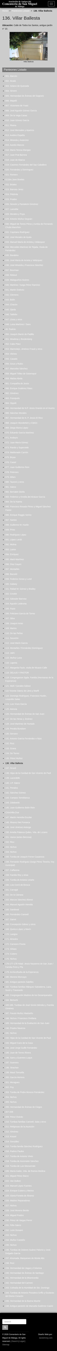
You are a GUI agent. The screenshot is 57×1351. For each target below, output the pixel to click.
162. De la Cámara (14, 895)
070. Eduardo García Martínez (19, 432)
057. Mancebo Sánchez (16, 368)
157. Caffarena (12, 870)
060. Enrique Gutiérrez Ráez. (19, 388)
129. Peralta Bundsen (15, 728)
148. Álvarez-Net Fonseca (17, 822)
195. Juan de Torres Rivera (18, 1052)
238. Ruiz (9, 1263)
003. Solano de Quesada (17, 86)
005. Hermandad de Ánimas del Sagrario (24, 96)
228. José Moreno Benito (17, 1210)
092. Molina (10, 544)
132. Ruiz (9, 743)
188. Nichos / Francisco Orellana (20, 1018)
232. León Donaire (14, 1230)
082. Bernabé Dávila (15, 492)
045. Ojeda (10, 309)
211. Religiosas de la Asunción (19, 1126)
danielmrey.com (45, 1338)
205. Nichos (11, 1102)
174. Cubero (11, 954)
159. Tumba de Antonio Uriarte (19, 880)
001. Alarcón (11, 76)
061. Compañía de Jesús (17, 383)
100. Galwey (11, 584)
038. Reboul (11, 275)
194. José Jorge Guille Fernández (21, 1048)
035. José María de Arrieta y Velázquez (23, 260)
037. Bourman (12, 270)
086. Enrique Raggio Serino (18, 515)
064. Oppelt (10, 403)
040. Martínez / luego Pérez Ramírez (22, 285)
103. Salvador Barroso (15, 599)
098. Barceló (11, 574)
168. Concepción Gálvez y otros (20, 924)
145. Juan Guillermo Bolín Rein (20, 807)
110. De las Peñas (14, 633)
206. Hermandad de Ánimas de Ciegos (23, 1107)
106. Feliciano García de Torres (20, 613)
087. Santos (11, 520)
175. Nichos (11, 959)
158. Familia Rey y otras (16, 875)
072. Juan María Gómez (16, 442)
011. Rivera (10, 125)
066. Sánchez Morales (15, 413)
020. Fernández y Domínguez (19, 169)
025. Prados (11, 199)
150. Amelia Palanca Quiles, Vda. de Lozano (26, 832)
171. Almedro (11, 939)
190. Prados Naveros (15, 1028)
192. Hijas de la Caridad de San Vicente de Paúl (28, 1038)
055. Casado (11, 359)
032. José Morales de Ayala (18, 237)
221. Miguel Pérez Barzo (17, 1176)
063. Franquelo (12, 398)
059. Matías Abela (13, 378)
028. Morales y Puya (15, 214)
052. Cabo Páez (13, 344)
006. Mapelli (11, 100)
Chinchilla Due (12, 812)
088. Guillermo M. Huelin (17, 525)
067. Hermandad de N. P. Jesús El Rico (24, 418)
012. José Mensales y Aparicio (19, 130)
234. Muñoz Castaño (15, 1240)
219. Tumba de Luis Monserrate (20, 1166)
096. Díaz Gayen (13, 564)
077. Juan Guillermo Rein (17, 467)
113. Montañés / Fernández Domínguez (24, 648)
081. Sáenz (10, 487)
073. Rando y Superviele (17, 447)
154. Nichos (11, 852)
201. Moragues (12, 1082)
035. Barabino (12, 255)
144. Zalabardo (12, 802)
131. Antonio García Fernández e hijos (23, 738)
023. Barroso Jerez (14, 189)
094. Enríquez (12, 554)
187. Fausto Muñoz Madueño (19, 1013)
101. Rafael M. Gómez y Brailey (20, 589)
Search (15, 1341)
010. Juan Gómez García (17, 120)
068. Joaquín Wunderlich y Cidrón (21, 423)
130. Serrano (11, 733)
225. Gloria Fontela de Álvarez (19, 1195)
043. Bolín (10, 299)
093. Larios (10, 549)
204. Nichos (11, 1097)
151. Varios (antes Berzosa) (18, 837)
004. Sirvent (11, 91)
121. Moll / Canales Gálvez (18, 686)
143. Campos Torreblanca (17, 798)
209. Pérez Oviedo (14, 1117)
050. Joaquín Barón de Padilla (19, 334)
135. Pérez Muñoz (14, 758)
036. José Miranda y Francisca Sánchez (24, 265)
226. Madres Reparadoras (17, 1200)
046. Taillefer (11, 314)
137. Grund (10, 768)
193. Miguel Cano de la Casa (19, 1043)
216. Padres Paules (14, 1151)
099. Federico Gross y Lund (18, 579)
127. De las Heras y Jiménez (19, 719)
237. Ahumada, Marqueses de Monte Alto (24, 1258)
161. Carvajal (11, 890)
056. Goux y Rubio (14, 364)
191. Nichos (11, 1033)
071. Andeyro (11, 437)
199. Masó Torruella (14, 1072)
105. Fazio (10, 608)
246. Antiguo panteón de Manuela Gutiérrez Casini (29, 1306)
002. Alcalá (10, 81)
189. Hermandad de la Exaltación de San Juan (27, 1023)
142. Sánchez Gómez (15, 792)
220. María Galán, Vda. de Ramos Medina (25, 1171)
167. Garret (10, 919)
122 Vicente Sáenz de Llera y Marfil (22, 691)
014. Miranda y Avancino (17, 140)
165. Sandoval (12, 909)
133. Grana (10, 748)
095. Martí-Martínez (14, 559)
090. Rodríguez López (15, 534)
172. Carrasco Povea (15, 944)
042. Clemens (11, 295)
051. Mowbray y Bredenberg (18, 339)
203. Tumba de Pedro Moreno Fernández (24, 1092)
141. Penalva (11, 788)
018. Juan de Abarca (15, 160)
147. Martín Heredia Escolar (18, 817)
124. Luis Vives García (16, 704)
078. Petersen (12, 472)
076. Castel (10, 462)
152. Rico (9, 842)
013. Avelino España (15, 135)
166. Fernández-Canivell (17, 914)
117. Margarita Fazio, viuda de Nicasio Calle (26, 667)
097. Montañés (12, 569)
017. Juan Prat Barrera (16, 155)
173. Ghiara (10, 949)
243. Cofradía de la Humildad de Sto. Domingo (27, 1288)
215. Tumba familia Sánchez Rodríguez (24, 1146)
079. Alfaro (10, 477)
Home (5, 11)
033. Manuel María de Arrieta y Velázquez (25, 242)
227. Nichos (11, 1205)
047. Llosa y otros (13, 319)
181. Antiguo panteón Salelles (19, 982)
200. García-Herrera (14, 1077)
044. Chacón (11, 304)
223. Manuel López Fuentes (18, 1186)
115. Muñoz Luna (13, 658)
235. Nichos (11, 1245)
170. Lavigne (11, 934)
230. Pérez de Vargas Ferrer (18, 1220)
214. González (12, 1141)
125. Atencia (11, 709)
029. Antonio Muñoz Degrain (18, 219)
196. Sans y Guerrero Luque (18, 1057)
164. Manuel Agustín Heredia (19, 904)
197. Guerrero (12, 1062)
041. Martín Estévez (14, 290)
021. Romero (11, 174)
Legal (21, 1341)
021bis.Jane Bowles (14, 179)
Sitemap (5, 1345)
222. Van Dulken (13, 1181)
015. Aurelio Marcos (14, 145)
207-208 (9, 1112)
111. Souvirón (11, 638)
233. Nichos (11, 1235)
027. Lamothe (11, 209)
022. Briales (11, 184)
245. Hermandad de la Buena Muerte (22, 1301)
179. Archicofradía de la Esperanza (21, 972)
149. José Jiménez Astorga (18, 827)
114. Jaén (10, 653)
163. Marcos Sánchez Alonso (19, 899)
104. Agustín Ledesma (15, 603)
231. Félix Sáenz (13, 1225)
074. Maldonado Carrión (16, 452)
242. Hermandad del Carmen (19, 1283)
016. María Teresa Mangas (18, 150)
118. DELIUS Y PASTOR (17, 672)
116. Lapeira (11, 663)
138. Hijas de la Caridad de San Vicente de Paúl (28, 773)
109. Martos (11, 628)
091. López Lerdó (13, 539)
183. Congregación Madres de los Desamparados (28, 995)
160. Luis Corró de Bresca (17, 885)
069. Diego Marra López (16, 428)
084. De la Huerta (13, 501)
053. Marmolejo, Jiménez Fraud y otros (23, 349)
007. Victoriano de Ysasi (16, 105)
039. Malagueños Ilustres (17, 280)
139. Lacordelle (12, 778)
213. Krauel (10, 1136)
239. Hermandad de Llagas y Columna (23, 1268)
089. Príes (10, 529)
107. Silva (10, 618)
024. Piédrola (11, 194)
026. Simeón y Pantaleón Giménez (21, 204)
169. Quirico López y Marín (18, 929)
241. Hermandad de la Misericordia (21, 1278)
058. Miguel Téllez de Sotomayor (20, 373)
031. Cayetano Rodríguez (17, 232)
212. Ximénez (11, 1131)
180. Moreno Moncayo (15, 977)
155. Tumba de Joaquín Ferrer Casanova (24, 857)
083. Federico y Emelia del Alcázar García (25, 497)
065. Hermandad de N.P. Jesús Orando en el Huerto (30, 408)
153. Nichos (11, 847)
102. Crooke (11, 594)
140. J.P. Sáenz (12, 783)
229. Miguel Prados (14, 1215)
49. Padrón (10, 329)
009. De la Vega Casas (16, 115)
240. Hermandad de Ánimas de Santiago (24, 1273)
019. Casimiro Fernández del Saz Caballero (26, 165)
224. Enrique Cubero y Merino (19, 1190)
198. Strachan (12, 1067)
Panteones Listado (20, 11)
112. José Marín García (16, 643)
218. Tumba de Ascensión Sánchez (22, 1161)
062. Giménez (12, 393)
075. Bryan (10, 457)
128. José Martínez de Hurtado (20, 724)
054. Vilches (11, 354)
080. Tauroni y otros (14, 482)
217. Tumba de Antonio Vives (19, 1156)
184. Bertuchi (11, 1000)
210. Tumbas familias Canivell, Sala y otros (25, 1122)
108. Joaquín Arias (14, 623)
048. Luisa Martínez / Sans (18, 324)
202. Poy (9, 1087)
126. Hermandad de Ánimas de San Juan (24, 714)
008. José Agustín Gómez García (21, 110)
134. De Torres (12, 753)
